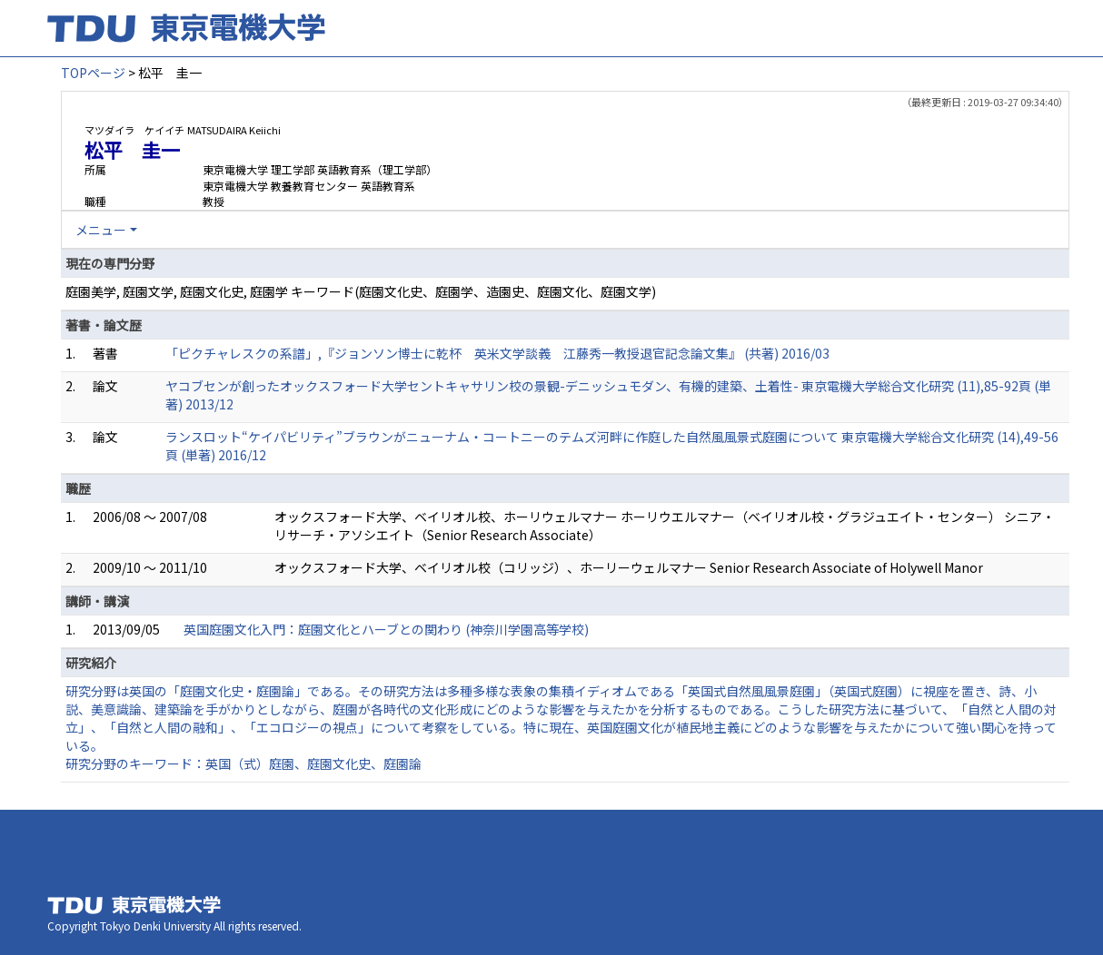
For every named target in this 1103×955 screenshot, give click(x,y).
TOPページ (93, 73)
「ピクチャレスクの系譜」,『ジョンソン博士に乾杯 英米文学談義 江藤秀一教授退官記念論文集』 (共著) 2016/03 (497, 353)
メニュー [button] (100, 230)
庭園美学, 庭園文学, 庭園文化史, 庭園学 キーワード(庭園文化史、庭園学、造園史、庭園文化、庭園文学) (360, 291)
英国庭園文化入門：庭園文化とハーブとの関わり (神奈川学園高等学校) (386, 629)
